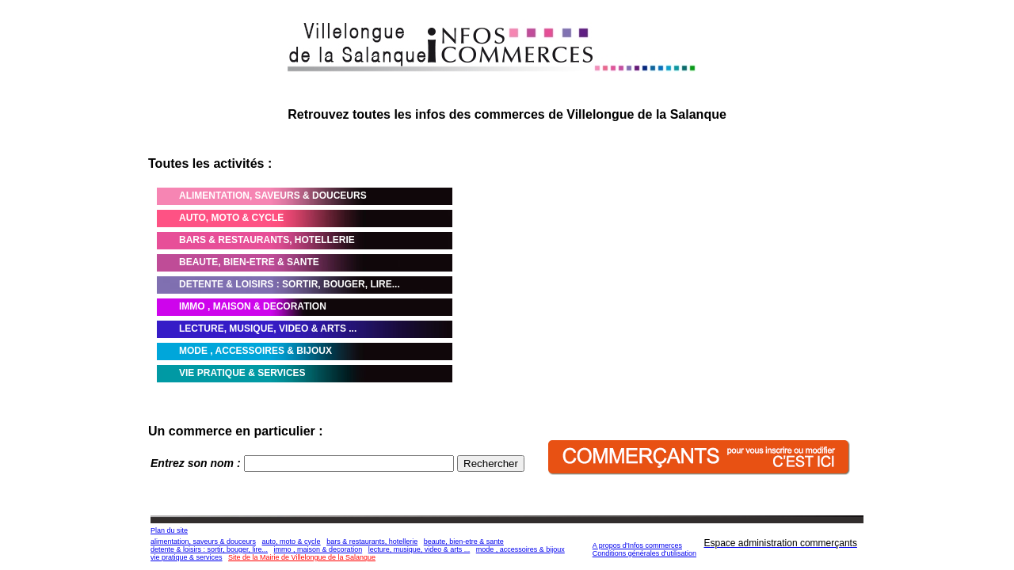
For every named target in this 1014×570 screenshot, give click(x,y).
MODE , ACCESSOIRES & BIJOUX (255, 350)
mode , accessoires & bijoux (520, 549)
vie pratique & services (187, 557)
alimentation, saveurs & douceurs (203, 541)
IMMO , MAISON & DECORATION (252, 306)
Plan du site (169, 530)
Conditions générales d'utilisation (644, 553)
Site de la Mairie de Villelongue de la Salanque (301, 557)
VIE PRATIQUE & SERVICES (242, 372)
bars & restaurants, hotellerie (371, 541)
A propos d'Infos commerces (637, 545)
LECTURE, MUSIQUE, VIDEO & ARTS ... (267, 328)
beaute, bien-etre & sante (464, 541)
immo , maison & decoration (318, 549)
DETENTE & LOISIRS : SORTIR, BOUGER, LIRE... (289, 284)
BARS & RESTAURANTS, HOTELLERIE (267, 239)
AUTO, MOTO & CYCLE (231, 217)
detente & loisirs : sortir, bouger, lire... (209, 549)
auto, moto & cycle (291, 541)
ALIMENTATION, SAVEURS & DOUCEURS (273, 195)
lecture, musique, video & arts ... (419, 549)
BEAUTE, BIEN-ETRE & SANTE (249, 262)
